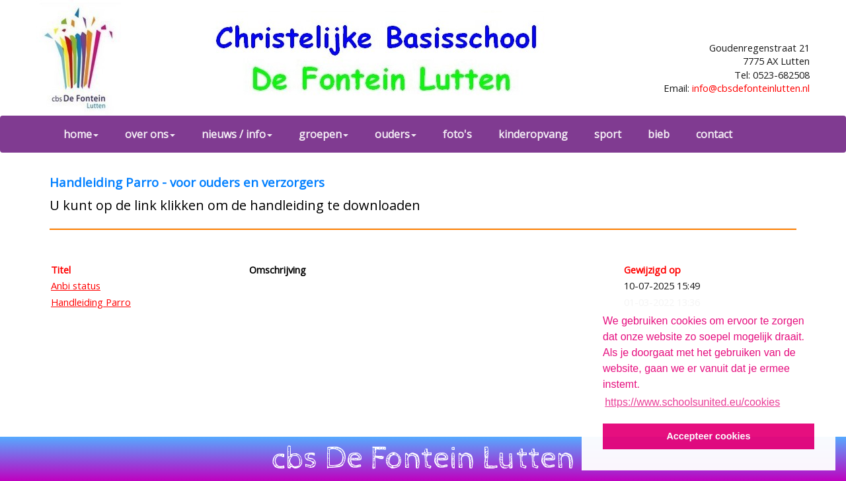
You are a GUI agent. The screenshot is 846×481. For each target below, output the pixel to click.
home (80, 134)
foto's (457, 134)
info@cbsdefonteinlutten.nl (751, 87)
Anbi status (75, 285)
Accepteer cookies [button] (708, 436)
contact (714, 134)
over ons (150, 134)
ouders (395, 134)
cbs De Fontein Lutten (423, 458)
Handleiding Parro (91, 302)
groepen (323, 134)
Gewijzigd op (652, 269)
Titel (61, 269)
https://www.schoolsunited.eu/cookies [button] (692, 402)
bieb (659, 134)
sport (607, 134)
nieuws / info (237, 134)
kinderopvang (533, 134)
